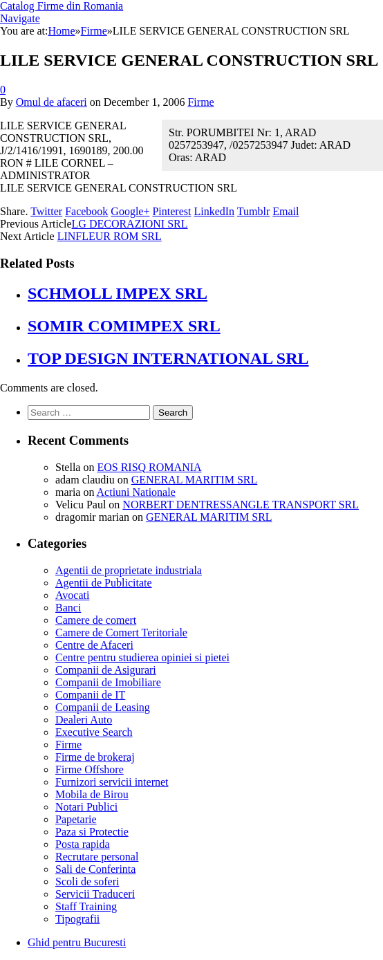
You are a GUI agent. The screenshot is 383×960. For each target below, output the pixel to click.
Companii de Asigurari (105, 670)
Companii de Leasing (102, 707)
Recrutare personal (96, 856)
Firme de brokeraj (95, 757)
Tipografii (77, 919)
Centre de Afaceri (94, 645)
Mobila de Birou (92, 794)
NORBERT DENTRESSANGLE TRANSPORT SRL (240, 504)
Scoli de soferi (87, 881)
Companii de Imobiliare (108, 682)
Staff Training (86, 906)
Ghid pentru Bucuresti (77, 942)
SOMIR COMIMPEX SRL (124, 326)
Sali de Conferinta (95, 869)
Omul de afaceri (51, 102)
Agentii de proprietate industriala (128, 570)
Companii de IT (90, 695)
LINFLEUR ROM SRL (109, 236)
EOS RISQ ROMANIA (149, 467)
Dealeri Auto (83, 720)
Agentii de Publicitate (103, 583)
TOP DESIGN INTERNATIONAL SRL (168, 358)
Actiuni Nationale (136, 492)
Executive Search (94, 732)
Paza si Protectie (92, 832)
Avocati (72, 595)
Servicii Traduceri (95, 894)
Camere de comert (95, 620)
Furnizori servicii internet (112, 782)
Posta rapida (82, 844)
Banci (68, 607)
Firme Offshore (89, 769)
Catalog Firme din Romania (61, 6)
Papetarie (76, 819)
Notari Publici (86, 807)
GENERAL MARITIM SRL (194, 480)
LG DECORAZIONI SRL (130, 224)
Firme (200, 102)
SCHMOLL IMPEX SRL (117, 293)
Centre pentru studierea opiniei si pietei (142, 657)
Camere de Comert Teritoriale (121, 632)
